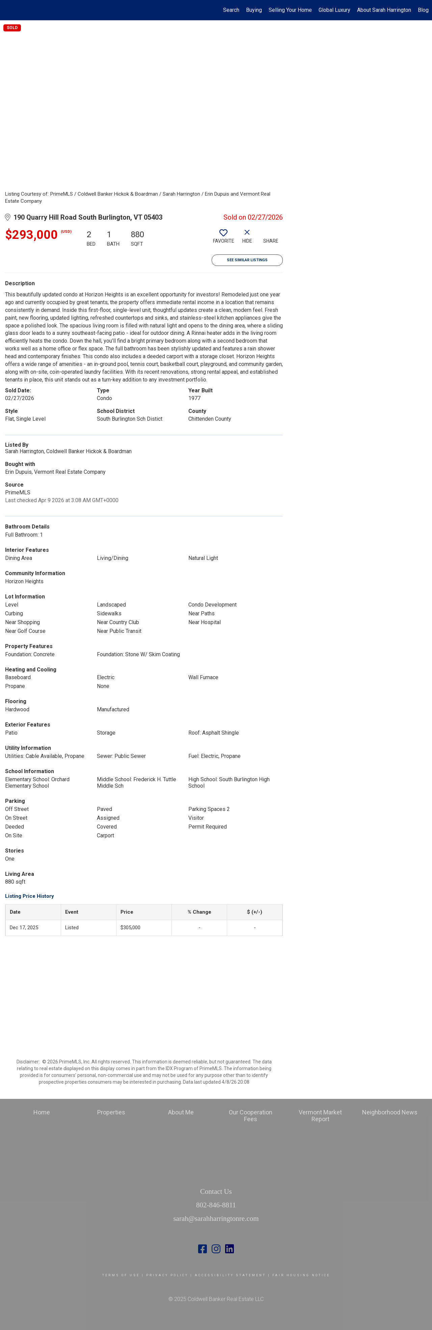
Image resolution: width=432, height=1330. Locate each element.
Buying (254, 10)
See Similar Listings (247, 260)
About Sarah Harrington (384, 10)
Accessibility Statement (230, 1275)
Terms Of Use (121, 1275)
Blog (423, 10)
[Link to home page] (8, 10)
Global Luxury (334, 10)
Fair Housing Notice (301, 1275)
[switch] (223, 239)
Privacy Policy (167, 1275)
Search (231, 10)
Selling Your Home (290, 10)
